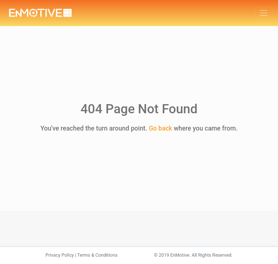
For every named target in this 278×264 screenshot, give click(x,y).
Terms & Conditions (97, 255)
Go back (160, 128)
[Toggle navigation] (264, 13)
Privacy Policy (59, 255)
